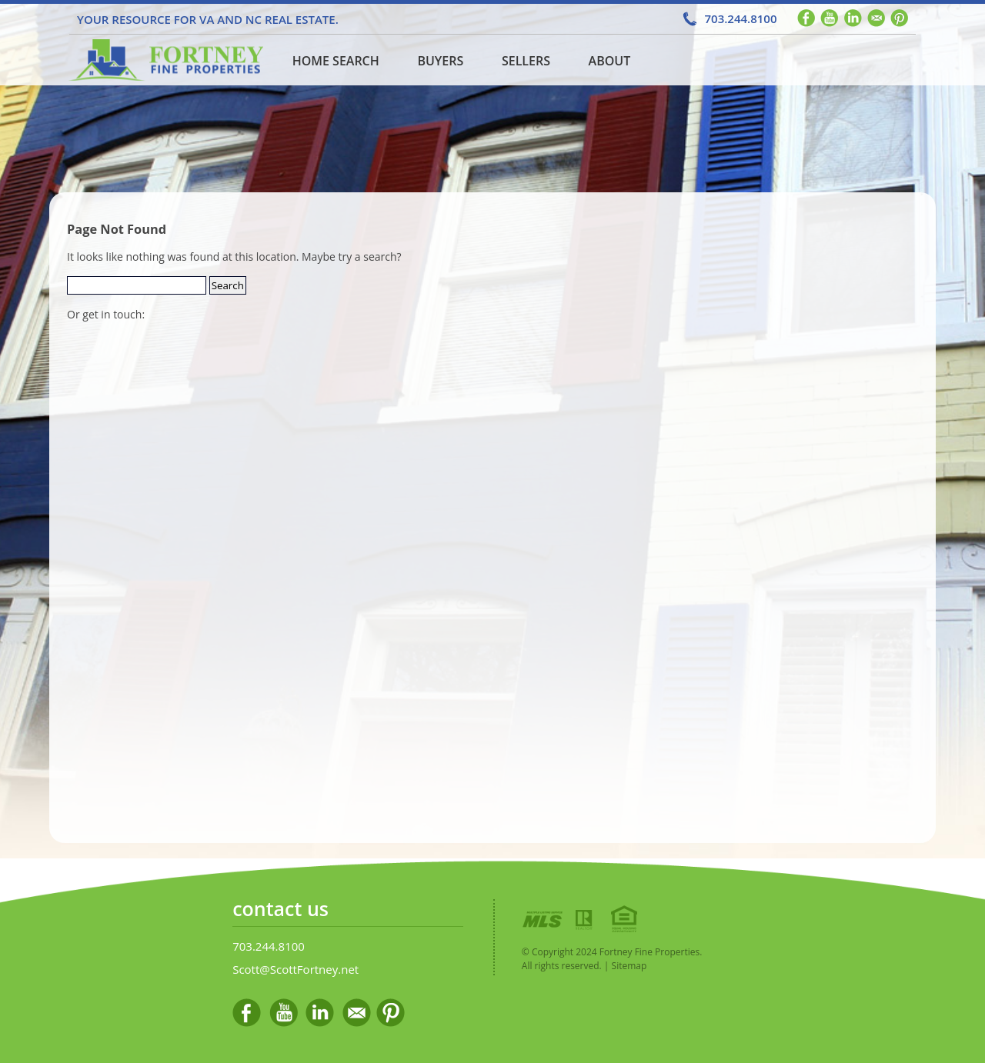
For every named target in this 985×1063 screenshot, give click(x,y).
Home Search (335, 60)
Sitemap (629, 965)
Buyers (440, 60)
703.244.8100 (740, 18)
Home (164, 60)
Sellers (526, 60)
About (610, 60)
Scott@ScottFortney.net (295, 969)
